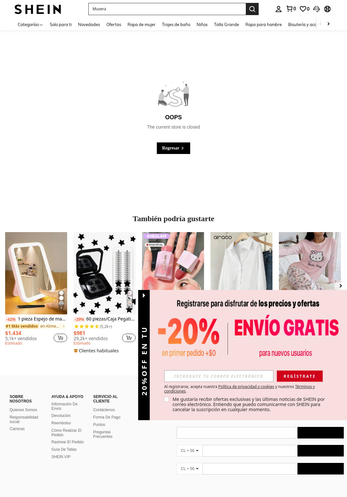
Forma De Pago (106, 417)
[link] (291, 9)
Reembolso (61, 423)
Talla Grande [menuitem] (226, 24)
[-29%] (79, 319)
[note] (97, 351)
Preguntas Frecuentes (102, 434)
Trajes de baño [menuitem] (176, 24)
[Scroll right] (328, 24)
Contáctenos (104, 410)
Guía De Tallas (64, 449)
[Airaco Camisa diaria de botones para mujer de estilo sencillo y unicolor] (241, 273)
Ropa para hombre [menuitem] (263, 24)
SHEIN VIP (60, 457)
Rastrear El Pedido (67, 442)
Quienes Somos (23, 410)
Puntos (99, 424)
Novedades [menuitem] (89, 24)
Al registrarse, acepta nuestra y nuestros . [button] (239, 388)
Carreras (17, 429)
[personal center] (278, 9)
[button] (167, 9)
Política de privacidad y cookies (246, 386)
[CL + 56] (189, 450)
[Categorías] (30, 24)
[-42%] (10, 319)
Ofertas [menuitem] (113, 24)
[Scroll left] (320, 24)
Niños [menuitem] (202, 24)
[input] (218, 376)
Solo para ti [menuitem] (61, 24)
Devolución (60, 415)
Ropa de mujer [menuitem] (142, 24)
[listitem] (36, 290)
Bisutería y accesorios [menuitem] (308, 24)
